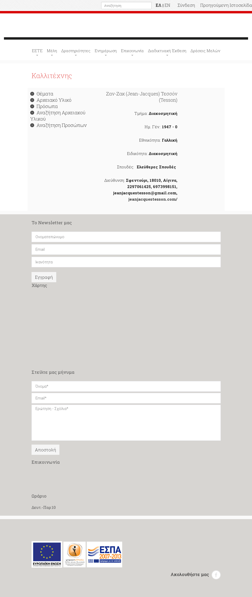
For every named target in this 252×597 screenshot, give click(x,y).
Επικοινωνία (132, 50)
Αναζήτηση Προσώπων (58, 125)
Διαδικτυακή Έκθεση (167, 50)
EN (167, 5)
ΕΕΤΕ (37, 50)
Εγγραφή (44, 277)
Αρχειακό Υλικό (50, 100)
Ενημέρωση (106, 50)
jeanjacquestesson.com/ (152, 199)
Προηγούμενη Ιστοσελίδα (226, 5)
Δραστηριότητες (75, 50)
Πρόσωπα (44, 106)
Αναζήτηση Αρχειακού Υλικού (57, 115)
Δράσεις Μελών (205, 50)
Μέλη (52, 50)
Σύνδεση (186, 5)
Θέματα (41, 93)
